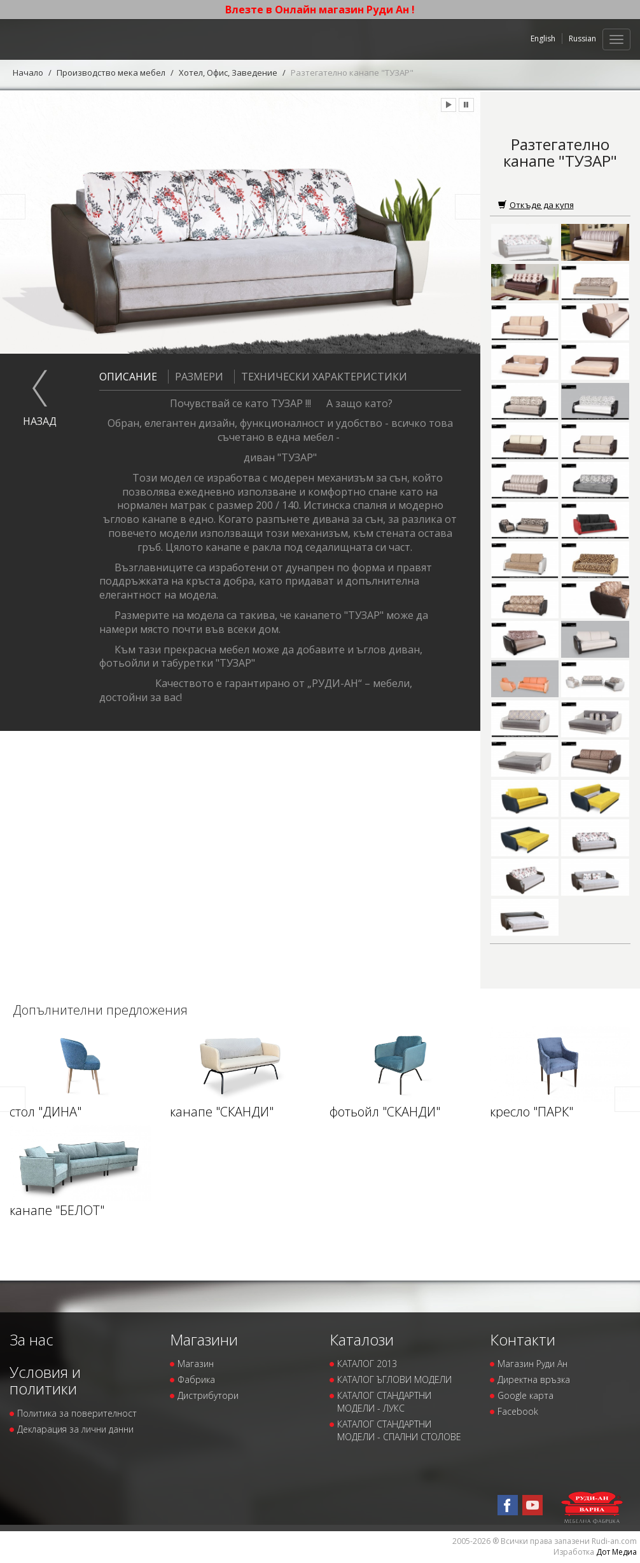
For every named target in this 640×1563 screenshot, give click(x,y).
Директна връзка (533, 1379)
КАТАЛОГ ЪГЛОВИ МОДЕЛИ (394, 1379)
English (543, 38)
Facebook (517, 1411)
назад (40, 421)
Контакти (522, 1339)
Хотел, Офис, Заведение (228, 72)
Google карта (525, 1395)
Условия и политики (45, 1380)
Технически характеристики (320, 377)
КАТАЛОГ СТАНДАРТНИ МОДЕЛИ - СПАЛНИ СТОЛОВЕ (399, 1430)
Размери (195, 377)
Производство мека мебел (111, 72)
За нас (31, 1339)
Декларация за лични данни (75, 1429)
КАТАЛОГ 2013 (367, 1364)
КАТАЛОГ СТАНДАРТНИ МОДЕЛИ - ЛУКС (384, 1401)
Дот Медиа (616, 1551)
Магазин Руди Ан (532, 1364)
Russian (582, 38)
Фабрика (196, 1379)
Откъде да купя (536, 205)
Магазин (195, 1364)
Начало (28, 72)
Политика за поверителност (77, 1413)
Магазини (204, 1339)
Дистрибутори (208, 1395)
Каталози (362, 1339)
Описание (128, 377)
